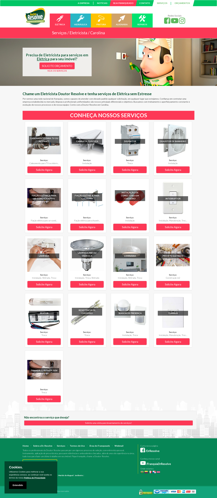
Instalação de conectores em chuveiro (130, 195)
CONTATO (144, 3)
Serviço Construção (180, 478)
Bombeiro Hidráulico (150, 475)
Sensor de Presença (130, 313)
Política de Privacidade (35, 478)
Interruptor (173, 198)
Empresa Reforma (91, 478)
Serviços (61, 445)
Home (26, 445)
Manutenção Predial (168, 475)
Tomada (173, 313)
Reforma (94, 475)
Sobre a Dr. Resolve (42, 445)
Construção (104, 475)
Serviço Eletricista (106, 478)
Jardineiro (79, 475)
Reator (44, 313)
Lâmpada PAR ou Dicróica (87, 254)
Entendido (18, 485)
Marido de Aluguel (65, 475)
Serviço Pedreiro (164, 478)
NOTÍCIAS (102, 3)
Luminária (130, 256)
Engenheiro (122, 475)
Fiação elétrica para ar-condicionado (44, 197)
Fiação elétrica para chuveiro (87, 197)
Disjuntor (130, 141)
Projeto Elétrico (173, 256)
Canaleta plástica (87, 141)
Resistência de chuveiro (87, 311)
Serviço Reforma (135, 478)
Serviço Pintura (121, 478)
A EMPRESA (84, 3)
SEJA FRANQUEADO (123, 3)
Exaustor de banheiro (173, 141)
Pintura (88, 475)
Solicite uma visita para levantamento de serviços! (108, 423)
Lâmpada (44, 256)
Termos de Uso (77, 445)
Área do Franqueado (99, 445)
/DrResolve (149, 451)
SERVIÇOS (162, 3)
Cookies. (16, 467)
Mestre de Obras (135, 475)
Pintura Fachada (63, 478)
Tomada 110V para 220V (44, 370)
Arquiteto (113, 475)
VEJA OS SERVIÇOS (57, 70)
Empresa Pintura (77, 478)
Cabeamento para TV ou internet (44, 140)
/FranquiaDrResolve (155, 464)
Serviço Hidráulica (149, 478)
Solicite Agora (44, 169)
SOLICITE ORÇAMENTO (57, 66)
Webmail (119, 445)
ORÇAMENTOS (182, 3)
